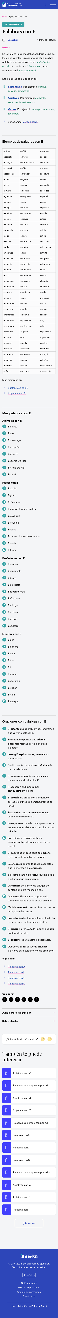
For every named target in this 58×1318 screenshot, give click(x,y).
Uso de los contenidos (29, 1292)
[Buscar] (46, 4)
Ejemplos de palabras (18, 16)
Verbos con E (30, 122)
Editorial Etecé (39, 1306)
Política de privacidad (29, 1287)
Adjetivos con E (17, 393)
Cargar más (29, 1223)
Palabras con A (16, 966)
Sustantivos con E (18, 388)
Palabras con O (16, 978)
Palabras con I (16, 972)
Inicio (4, 16)
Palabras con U (16, 983)
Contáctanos (29, 1296)
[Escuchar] (10, 40)
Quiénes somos (29, 1283)
